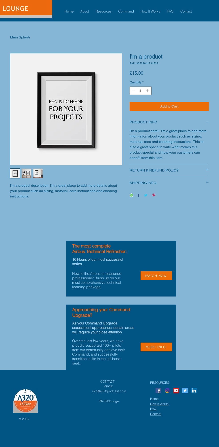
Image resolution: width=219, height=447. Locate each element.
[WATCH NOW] (156, 275)
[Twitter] (185, 390)
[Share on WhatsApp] (131, 195)
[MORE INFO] (156, 347)
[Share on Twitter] (145, 195)
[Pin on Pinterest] (154, 195)
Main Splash (20, 37)
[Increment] (148, 91)
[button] (84, 11)
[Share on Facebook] (138, 195)
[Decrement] (133, 91)
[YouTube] (176, 390)
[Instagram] (167, 390)
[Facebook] (158, 390)
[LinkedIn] (194, 390)
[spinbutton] (140, 91)
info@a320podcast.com (109, 391)
